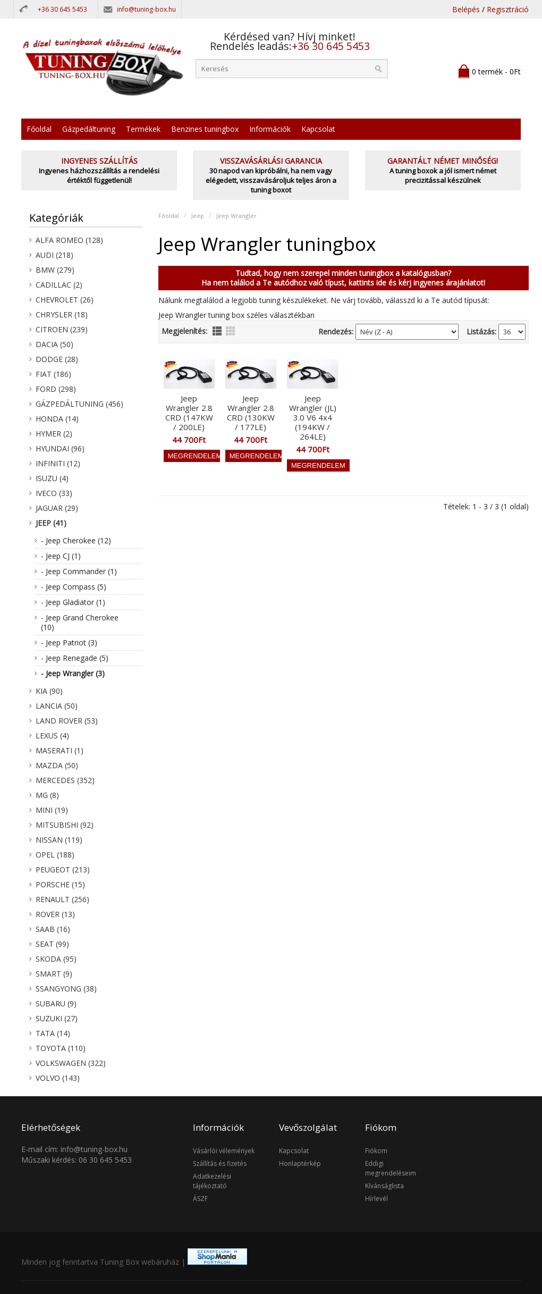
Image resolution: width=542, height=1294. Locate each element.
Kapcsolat (318, 129)
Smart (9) (54, 974)
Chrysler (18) (62, 314)
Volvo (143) (58, 1078)
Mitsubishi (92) (65, 825)
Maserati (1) (59, 750)
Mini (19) (52, 810)
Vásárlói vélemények (224, 1150)
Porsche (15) (60, 884)
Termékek (143, 129)
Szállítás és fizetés (220, 1163)
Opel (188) (55, 855)
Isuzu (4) (52, 478)
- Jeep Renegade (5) (74, 658)
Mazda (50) (57, 765)
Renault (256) (62, 899)
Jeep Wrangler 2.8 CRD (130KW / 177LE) (251, 412)
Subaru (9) (56, 1003)
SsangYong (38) (66, 989)
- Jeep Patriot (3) (69, 642)
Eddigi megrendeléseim (390, 1168)
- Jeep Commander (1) (79, 571)
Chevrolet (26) (65, 300)
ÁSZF (200, 1198)
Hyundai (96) (60, 448)
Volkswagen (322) (71, 1063)
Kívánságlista (384, 1185)
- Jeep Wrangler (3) (73, 673)
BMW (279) (55, 270)
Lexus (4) (52, 735)
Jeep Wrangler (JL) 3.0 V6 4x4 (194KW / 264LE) (312, 417)
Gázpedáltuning (88, 129)
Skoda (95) (56, 959)
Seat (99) (52, 944)
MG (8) (47, 795)
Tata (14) (53, 1033)
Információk (270, 129)
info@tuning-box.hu (146, 9)
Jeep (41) (51, 523)
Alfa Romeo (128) (69, 240)
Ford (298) (56, 389)
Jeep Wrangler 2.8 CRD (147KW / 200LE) (189, 412)
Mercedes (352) (65, 780)
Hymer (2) (54, 433)
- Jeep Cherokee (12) (76, 540)
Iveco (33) (54, 493)
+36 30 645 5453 (62, 9)
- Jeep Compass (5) (73, 587)
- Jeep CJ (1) (61, 556)
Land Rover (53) (67, 721)
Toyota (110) (61, 1048)
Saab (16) (53, 929)
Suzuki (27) (57, 1018)
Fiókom (376, 1150)
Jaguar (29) (57, 508)
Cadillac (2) (59, 285)
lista (217, 330)
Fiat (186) (53, 374)
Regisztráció (508, 9)
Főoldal (39, 129)
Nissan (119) (59, 840)
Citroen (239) (62, 329)
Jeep (197, 216)
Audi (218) (54, 255)
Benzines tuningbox (205, 129)
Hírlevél (376, 1198)
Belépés (466, 9)
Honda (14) (57, 419)
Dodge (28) (57, 359)
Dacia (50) (54, 344)
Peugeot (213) (63, 869)
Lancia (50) (57, 706)
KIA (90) (49, 691)
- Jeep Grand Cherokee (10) (79, 622)
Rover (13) (55, 914)
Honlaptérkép (300, 1163)
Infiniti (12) (58, 463)
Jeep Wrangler (236, 216)
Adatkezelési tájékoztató (212, 1181)
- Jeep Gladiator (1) (73, 602)
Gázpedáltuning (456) (79, 404)
